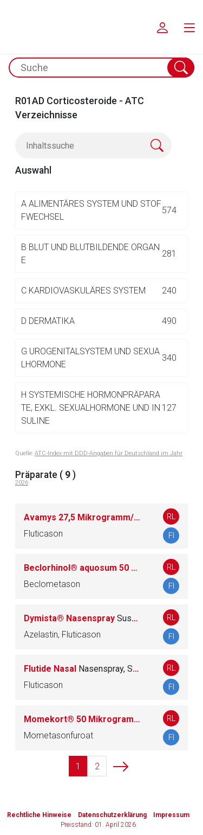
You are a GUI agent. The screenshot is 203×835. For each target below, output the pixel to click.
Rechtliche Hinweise (39, 815)
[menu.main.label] (189, 27)
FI (171, 535)
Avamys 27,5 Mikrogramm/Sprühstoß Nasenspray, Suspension (82, 517)
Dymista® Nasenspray (82, 618)
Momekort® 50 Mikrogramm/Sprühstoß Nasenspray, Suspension (82, 719)
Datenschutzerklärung (112, 815)
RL (171, 516)
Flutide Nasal (82, 669)
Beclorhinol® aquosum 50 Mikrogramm (82, 568)
